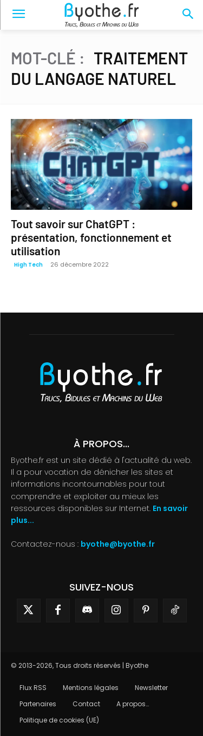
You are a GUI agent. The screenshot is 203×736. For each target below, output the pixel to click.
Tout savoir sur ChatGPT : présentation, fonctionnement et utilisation (91, 237)
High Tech (28, 265)
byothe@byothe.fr (118, 544)
